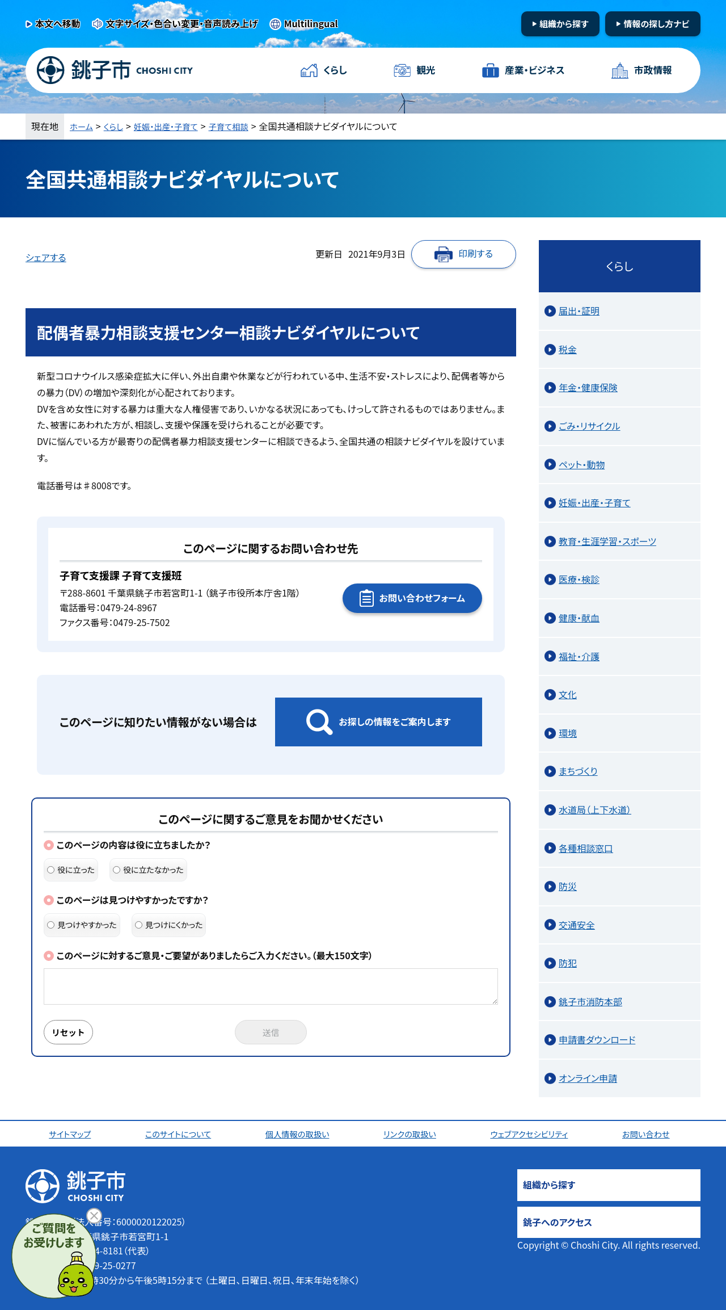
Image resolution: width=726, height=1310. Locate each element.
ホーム (83, 126)
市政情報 (651, 70)
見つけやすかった (82, 924)
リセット (72, 1033)
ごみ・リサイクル (590, 426)
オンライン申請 (588, 1078)
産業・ (533, 70)
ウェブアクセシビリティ (533, 1133)
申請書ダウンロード (597, 1039)
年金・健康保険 (588, 387)
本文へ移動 (58, 23)
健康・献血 (579, 617)
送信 (271, 1033)
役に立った (71, 869)
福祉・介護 (579, 656)
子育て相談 (244, 126)
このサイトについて (180, 1133)
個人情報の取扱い (300, 1133)
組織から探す (564, 24)
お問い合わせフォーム (422, 597)
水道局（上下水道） (595, 809)
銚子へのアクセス (557, 1222)
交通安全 (577, 924)
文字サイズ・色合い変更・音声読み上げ (182, 23)
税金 (568, 349)
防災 (568, 886)
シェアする (46, 257)
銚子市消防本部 (590, 1001)
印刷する (475, 253)
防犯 (568, 962)
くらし (336, 70)
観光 (425, 70)
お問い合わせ (650, 1133)
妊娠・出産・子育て (175, 126)
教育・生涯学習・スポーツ (607, 541)
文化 (568, 694)
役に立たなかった (148, 869)
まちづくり (578, 771)
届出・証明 (579, 310)
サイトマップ (72, 1133)
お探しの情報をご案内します (394, 721)
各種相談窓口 (586, 848)
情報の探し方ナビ (656, 24)
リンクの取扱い (412, 1133)
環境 (568, 733)
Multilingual (311, 23)
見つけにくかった (169, 924)
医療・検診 (579, 579)
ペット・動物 (582, 464)
